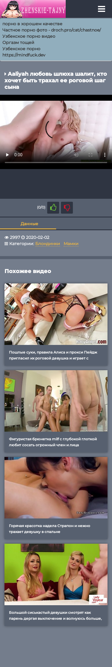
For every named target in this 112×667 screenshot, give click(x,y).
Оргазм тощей (18, 42)
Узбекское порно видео (28, 36)
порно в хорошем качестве (32, 23)
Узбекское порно (21, 48)
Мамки (71, 243)
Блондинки (47, 243)
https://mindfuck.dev (23, 55)
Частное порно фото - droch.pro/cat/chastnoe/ (51, 30)
